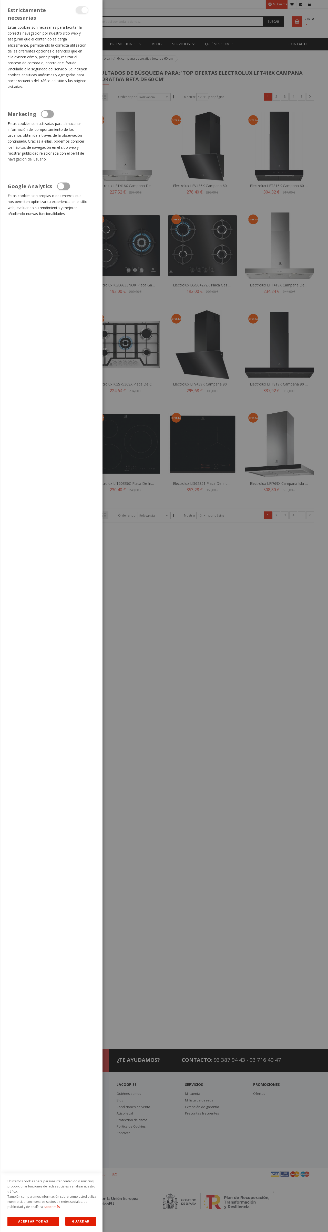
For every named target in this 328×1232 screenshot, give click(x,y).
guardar (80, 1221)
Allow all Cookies (33, 1221)
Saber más (52, 1207)
